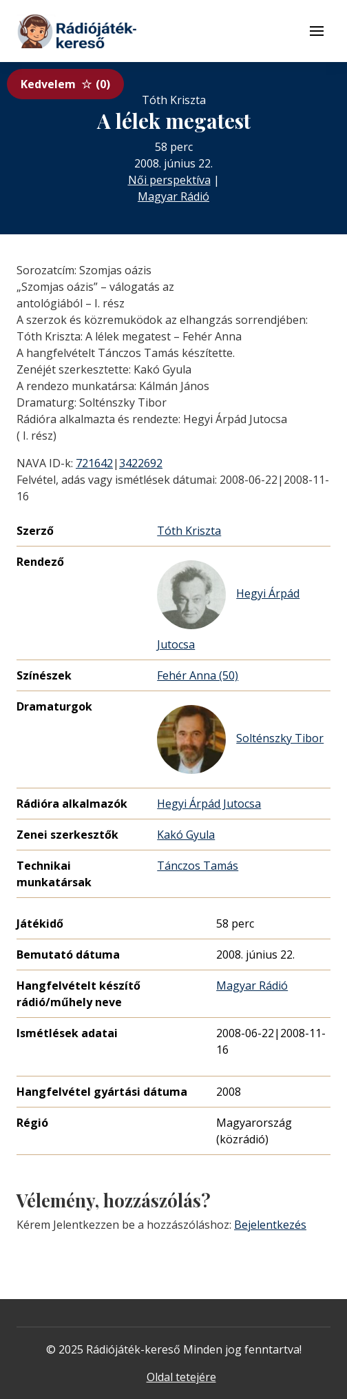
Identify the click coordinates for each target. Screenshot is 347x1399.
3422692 (140, 463)
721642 (94, 463)
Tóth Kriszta (189, 530)
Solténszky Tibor (240, 739)
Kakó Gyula (186, 834)
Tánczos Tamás (197, 865)
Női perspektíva (169, 179)
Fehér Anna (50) (197, 675)
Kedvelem (65, 84)
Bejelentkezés (270, 1224)
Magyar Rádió (173, 196)
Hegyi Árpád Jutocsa (228, 606)
